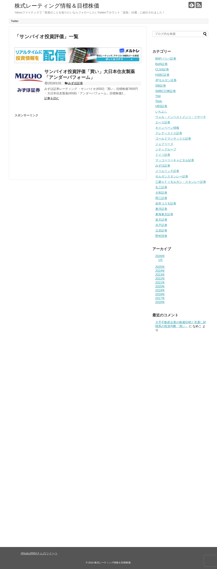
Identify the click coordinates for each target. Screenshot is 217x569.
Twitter (14, 21)
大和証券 (161, 192)
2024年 (160, 270)
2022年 (160, 278)
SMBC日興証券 (165, 91)
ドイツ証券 (162, 154)
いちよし (161, 111)
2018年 (160, 294)
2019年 (160, 290)
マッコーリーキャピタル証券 (174, 160)
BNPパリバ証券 (165, 58)
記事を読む (51, 98)
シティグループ (165, 149)
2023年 (160, 274)
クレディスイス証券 (168, 133)
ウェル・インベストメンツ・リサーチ (180, 117)
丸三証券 (161, 187)
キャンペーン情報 (167, 127)
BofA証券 (161, 64)
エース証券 (162, 122)
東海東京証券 (164, 214)
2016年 (160, 302)
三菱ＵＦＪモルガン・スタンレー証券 (180, 181)
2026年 (160, 256)
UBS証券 (161, 106)
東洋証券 (161, 208)
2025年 (160, 266)
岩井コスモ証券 (165, 203)
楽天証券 (161, 219)
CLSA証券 (162, 69)
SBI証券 (160, 85)
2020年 (160, 286)
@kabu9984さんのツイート (39, 553)
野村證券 (161, 236)
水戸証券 (161, 225)
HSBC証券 (162, 74)
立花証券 (161, 230)
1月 (160, 260)
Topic (158, 101)
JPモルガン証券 (166, 80)
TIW (158, 96)
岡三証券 (161, 198)
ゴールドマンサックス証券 (173, 138)
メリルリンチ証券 (167, 171)
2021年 (160, 282)
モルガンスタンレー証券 (171, 176)
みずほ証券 (75, 83)
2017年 (160, 298)
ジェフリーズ (164, 144)
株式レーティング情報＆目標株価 (57, 6)
